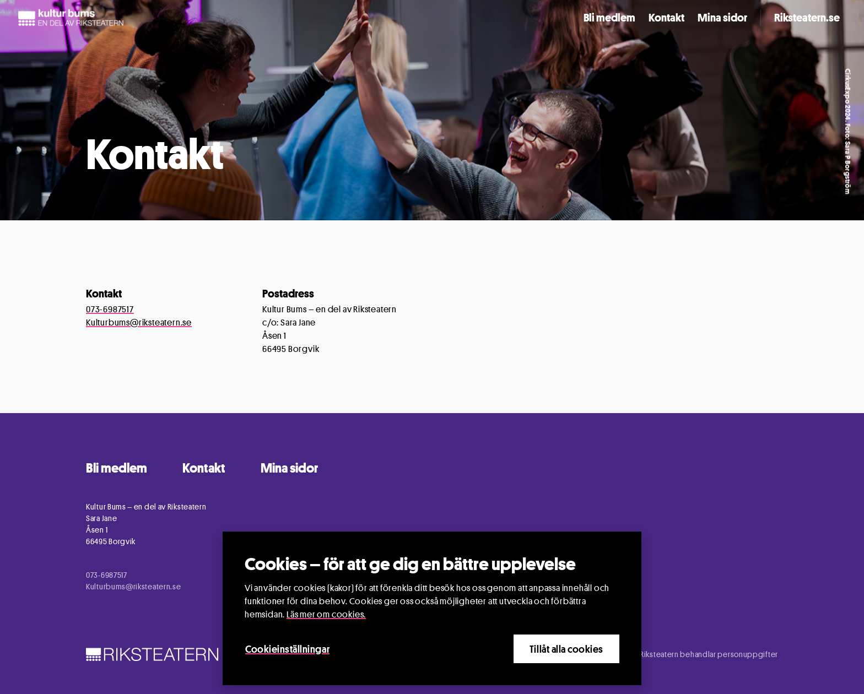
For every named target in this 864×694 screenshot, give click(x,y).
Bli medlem (609, 17)
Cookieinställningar (287, 648)
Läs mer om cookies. (326, 614)
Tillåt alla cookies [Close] (566, 648)
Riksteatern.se (807, 17)
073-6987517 (110, 309)
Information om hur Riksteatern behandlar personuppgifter (675, 654)
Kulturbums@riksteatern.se (139, 322)
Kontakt (666, 17)
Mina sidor (722, 17)
